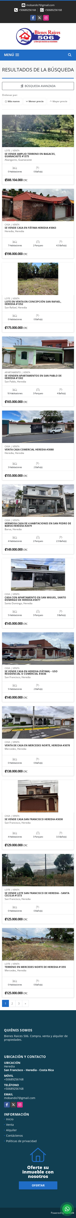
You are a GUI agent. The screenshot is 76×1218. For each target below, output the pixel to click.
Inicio (9, 1119)
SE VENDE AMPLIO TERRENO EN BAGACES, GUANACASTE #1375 (30, 155)
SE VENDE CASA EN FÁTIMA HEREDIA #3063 (30, 228)
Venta (10, 1125)
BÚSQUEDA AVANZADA (38, 86)
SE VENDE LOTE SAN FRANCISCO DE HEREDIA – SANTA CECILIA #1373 (37, 894)
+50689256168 (27, 10)
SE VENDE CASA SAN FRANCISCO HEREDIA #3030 (34, 819)
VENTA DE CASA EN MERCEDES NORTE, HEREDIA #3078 (37, 745)
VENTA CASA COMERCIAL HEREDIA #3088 (29, 449)
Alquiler (11, 1130)
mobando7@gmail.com (19, 1098)
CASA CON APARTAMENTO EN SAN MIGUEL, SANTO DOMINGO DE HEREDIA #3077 (35, 598)
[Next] (25, 1003)
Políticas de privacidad (21, 1141)
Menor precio (35, 101)
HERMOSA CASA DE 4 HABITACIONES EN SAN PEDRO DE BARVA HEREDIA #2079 (38, 524)
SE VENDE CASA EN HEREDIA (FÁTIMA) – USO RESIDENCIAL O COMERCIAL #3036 (31, 672)
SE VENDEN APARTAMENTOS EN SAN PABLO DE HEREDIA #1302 (33, 377)
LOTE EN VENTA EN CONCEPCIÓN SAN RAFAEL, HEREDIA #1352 (33, 303)
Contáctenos (14, 1135)
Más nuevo (12, 101)
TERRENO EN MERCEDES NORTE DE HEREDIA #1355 (35, 967)
